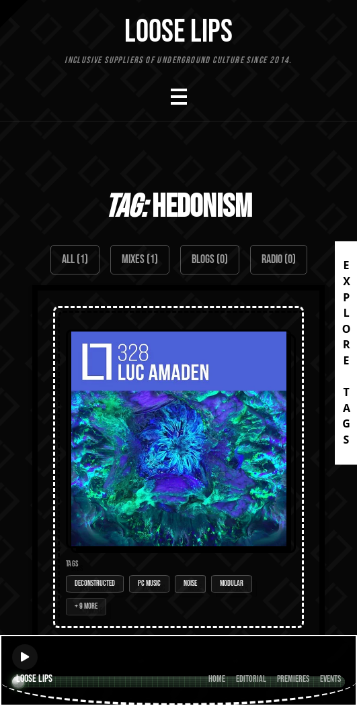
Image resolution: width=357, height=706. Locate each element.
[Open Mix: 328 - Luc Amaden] (178, 467)
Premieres (293, 679)
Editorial (251, 679)
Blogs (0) (210, 259)
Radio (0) (279, 259)
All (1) (75, 259)
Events (330, 679)
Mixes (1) (140, 259)
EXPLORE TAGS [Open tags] (346, 353)
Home (216, 679)
